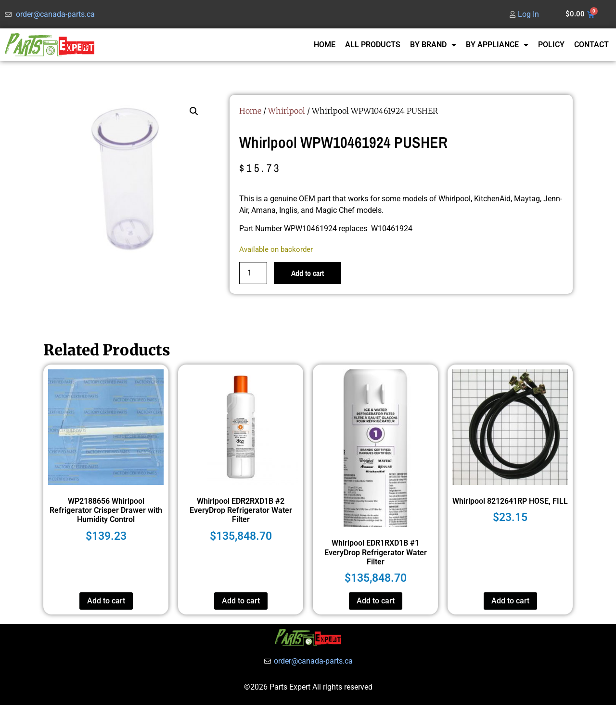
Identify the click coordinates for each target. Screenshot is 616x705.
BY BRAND (433, 44)
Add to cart (307, 273)
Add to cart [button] (106, 600)
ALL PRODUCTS (372, 44)
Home (250, 111)
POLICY (551, 44)
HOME (324, 44)
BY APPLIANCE (497, 44)
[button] (194, 111)
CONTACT (591, 44)
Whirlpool (286, 111)
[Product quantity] (253, 273)
